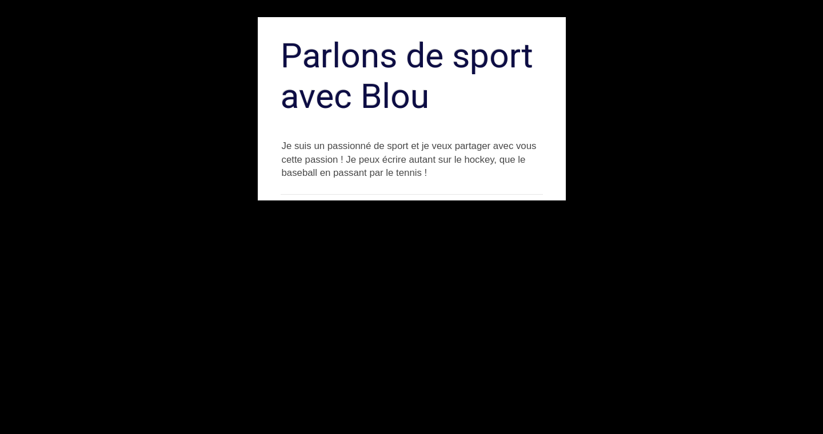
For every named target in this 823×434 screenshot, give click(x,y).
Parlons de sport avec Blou (407, 75)
